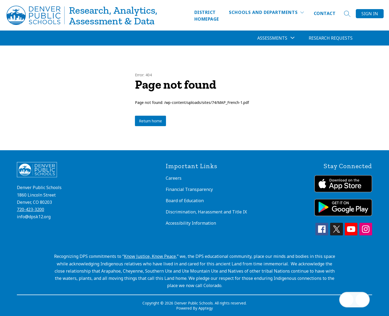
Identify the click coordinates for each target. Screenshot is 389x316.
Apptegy (205, 308)
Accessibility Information (191, 223)
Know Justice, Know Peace (150, 256)
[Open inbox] (347, 299)
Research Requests (331, 38)
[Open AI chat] (362, 299)
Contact (324, 13)
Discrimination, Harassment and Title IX (206, 212)
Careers (174, 178)
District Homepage (206, 15)
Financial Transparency (189, 189)
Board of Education (185, 201)
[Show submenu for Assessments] (272, 38)
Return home (150, 120)
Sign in (369, 14)
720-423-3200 (30, 209)
